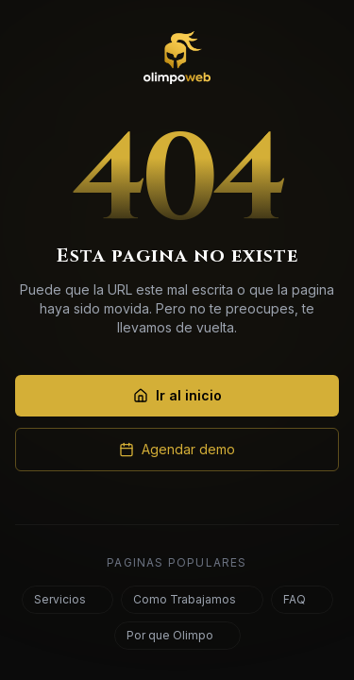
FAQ (300, 599)
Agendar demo (177, 449)
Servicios (65, 599)
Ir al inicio (177, 395)
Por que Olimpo (175, 635)
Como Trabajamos (190, 599)
